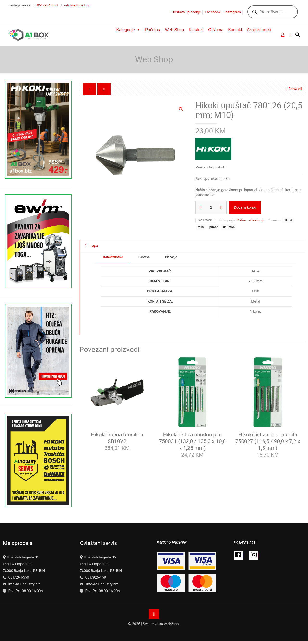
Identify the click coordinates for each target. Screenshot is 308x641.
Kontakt (235, 29)
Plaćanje (171, 257)
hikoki (287, 220)
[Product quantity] (211, 207)
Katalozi (196, 29)
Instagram (233, 12)
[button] (181, 109)
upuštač (229, 227)
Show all (293, 89)
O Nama (215, 29)
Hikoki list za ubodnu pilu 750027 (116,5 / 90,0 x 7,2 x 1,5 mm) (267, 441)
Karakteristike (113, 257)
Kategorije (128, 30)
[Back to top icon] (154, 614)
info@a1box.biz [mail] (76, 5)
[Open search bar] (297, 34)
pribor (213, 227)
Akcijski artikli (259, 29)
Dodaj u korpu (245, 207)
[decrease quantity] (201, 207)
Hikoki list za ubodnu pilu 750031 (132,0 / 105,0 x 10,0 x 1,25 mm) (192, 441)
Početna (152, 29)
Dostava (144, 257)
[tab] (113, 257)
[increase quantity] (221, 207)
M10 (201, 227)
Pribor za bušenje (250, 220)
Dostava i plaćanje (186, 12)
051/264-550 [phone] (47, 5)
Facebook (213, 12)
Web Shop (174, 29)
